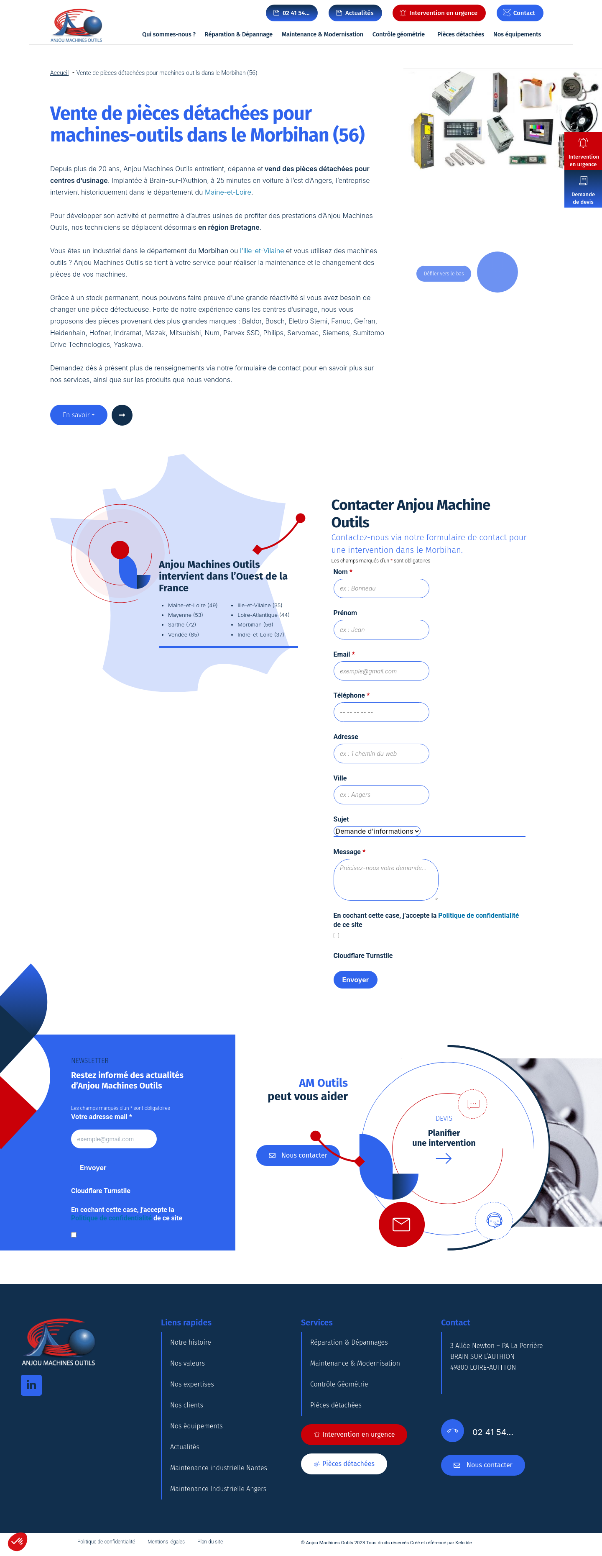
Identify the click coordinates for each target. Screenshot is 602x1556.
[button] (18, 1542)
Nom (343, 572)
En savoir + (79, 415)
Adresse (346, 737)
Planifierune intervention (444, 1138)
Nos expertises (192, 1384)
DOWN (499, 272)
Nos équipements (517, 34)
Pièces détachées (460, 34)
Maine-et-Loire (227, 192)
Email (344, 654)
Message (350, 852)
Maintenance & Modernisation (322, 34)
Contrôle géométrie (398, 34)
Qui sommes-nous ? (169, 34)
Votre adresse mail (101, 1117)
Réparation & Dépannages (349, 1342)
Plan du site (210, 1542)
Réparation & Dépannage (239, 34)
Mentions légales (166, 1542)
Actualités (184, 1447)
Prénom (345, 613)
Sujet (341, 819)
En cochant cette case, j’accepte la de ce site (126, 1214)
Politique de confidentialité (478, 915)
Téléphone (352, 695)
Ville (340, 778)
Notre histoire (190, 1342)
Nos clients (186, 1405)
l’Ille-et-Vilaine (262, 250)
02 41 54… (296, 13)
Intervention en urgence (584, 160)
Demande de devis (583, 198)
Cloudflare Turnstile (363, 956)
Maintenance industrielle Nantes (218, 1468)
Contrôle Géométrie (339, 1384)
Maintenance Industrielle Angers (218, 1489)
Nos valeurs (187, 1363)
